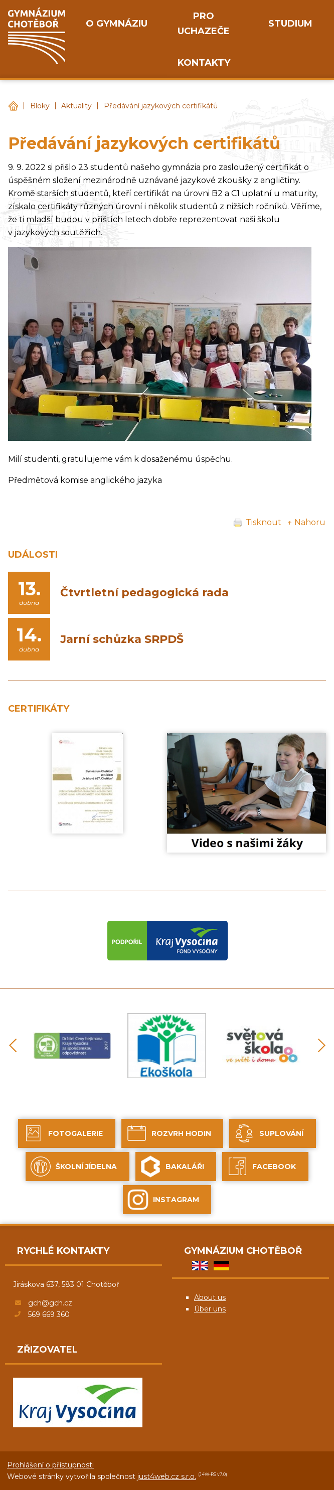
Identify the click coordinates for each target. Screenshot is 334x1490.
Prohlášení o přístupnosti (50, 1464)
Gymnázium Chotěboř (13, 106)
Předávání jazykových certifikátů (161, 105)
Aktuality (76, 105)
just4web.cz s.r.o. (166, 1476)
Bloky (40, 105)
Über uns (210, 1308)
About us (210, 1297)
